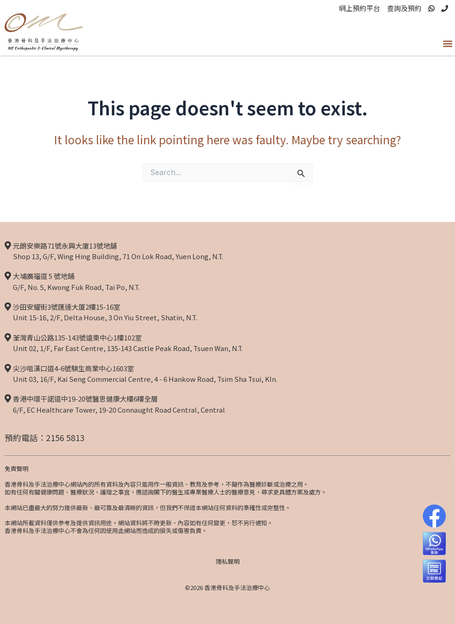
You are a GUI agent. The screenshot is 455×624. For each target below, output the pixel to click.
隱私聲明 (228, 561)
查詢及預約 (404, 8)
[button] (447, 43)
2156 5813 (65, 437)
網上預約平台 (359, 8)
